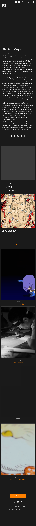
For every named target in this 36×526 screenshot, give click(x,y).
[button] (8, 5)
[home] (4, 6)
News (18, 244)
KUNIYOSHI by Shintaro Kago (18, 479)
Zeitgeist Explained (18, 362)
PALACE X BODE (18, 421)
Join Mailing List (18, 496)
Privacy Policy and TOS (15, 508)
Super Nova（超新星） (18, 304)
